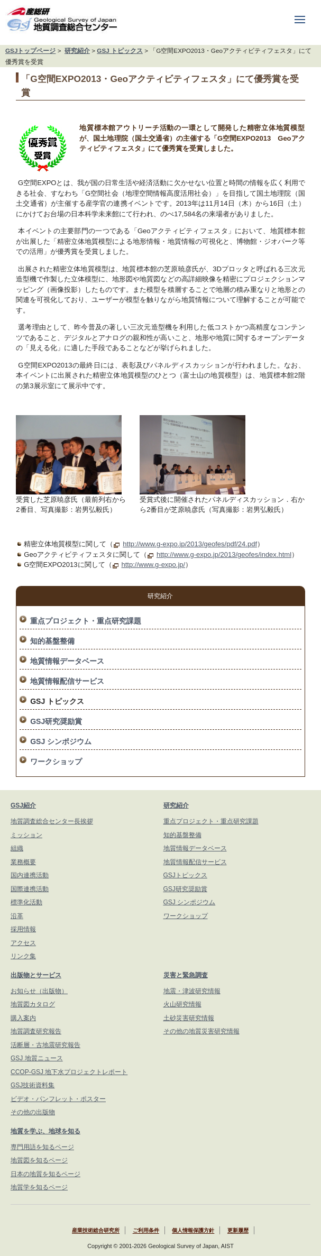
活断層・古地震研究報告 (45, 1045)
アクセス (23, 943)
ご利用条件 (146, 1231)
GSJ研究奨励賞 (56, 721)
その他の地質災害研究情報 (201, 1031)
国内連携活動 (30, 875)
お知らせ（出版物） (39, 991)
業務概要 (23, 862)
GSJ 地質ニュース (37, 1058)
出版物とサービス (36, 975)
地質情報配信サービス (67, 681)
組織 (17, 848)
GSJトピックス (185, 875)
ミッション (26, 835)
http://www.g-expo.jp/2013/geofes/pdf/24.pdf (190, 544)
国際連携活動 (30, 889)
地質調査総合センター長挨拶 (52, 821)
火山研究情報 (182, 1004)
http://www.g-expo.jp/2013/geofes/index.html (224, 554)
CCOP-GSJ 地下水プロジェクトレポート (69, 1072)
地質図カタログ (33, 1004)
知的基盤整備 (52, 641)
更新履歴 (238, 1231)
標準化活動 (26, 902)
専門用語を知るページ (42, 1147)
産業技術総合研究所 (96, 1231)
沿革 (17, 916)
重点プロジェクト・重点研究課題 (85, 621)
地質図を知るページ (39, 1160)
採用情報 (23, 929)
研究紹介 (77, 50)
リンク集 (23, 956)
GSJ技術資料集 (32, 1085)
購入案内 (23, 1018)
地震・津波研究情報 (192, 991)
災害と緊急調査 (185, 975)
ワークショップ (56, 761)
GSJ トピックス (120, 50)
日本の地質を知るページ (45, 1174)
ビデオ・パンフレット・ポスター (58, 1099)
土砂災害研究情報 (188, 1018)
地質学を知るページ (39, 1187)
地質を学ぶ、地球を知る (45, 1131)
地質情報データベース (67, 661)
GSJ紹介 (23, 805)
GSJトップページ (30, 50)
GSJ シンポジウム (60, 741)
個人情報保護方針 (193, 1231)
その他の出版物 (33, 1112)
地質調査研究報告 (36, 1031)
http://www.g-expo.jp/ (154, 565)
